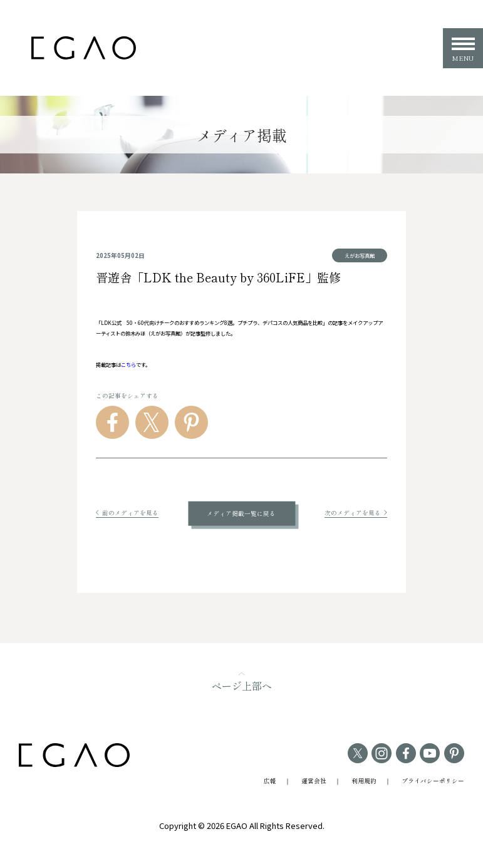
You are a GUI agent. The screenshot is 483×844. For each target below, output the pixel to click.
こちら (128, 364)
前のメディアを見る (127, 512)
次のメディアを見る (356, 512)
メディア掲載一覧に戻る (241, 513)
